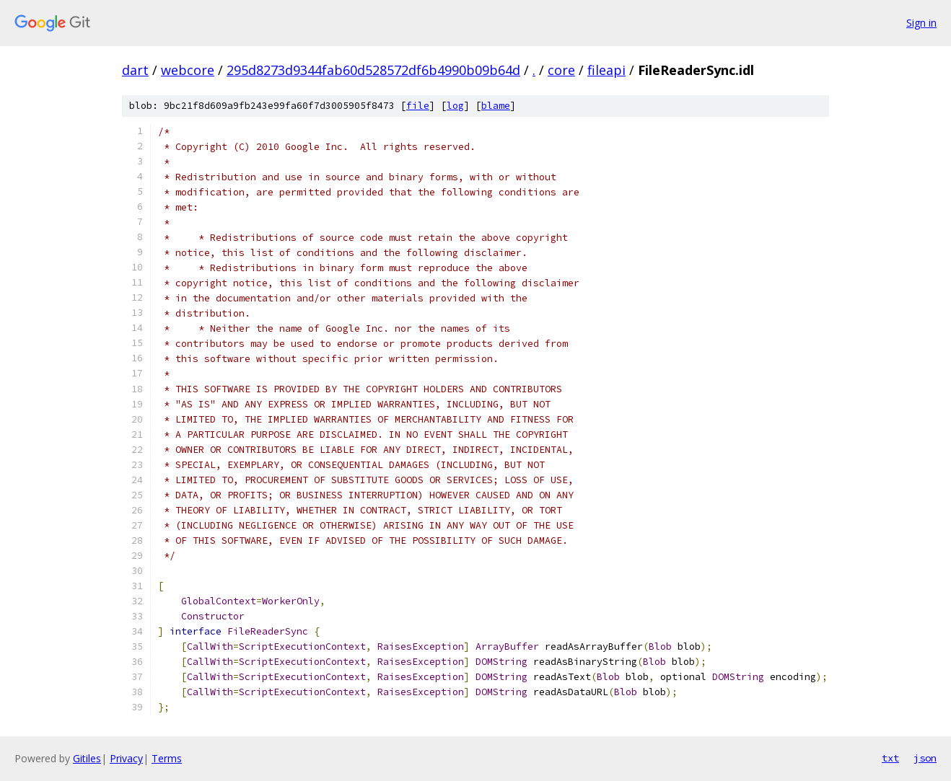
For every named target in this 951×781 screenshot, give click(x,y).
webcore (187, 70)
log (455, 106)
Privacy (126, 758)
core (561, 70)
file (417, 106)
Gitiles (87, 758)
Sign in (921, 23)
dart (135, 70)
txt (890, 757)
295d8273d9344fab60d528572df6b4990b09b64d (373, 70)
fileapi (606, 70)
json (925, 757)
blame (495, 106)
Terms (167, 758)
